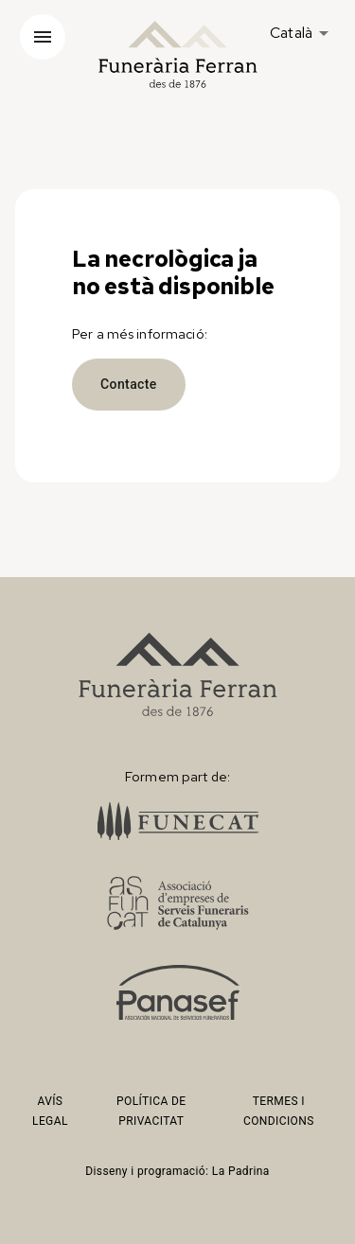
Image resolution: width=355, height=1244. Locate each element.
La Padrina (241, 1171)
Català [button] (291, 33)
